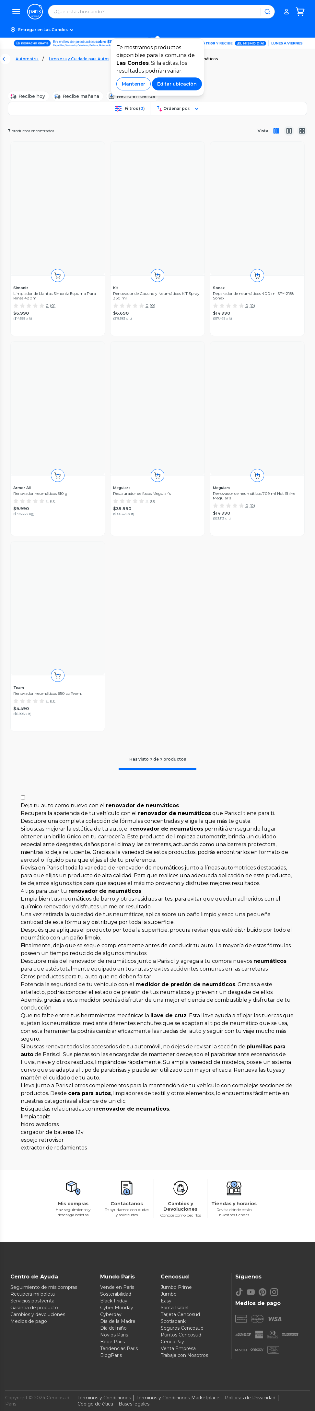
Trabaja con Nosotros (184, 1355)
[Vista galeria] (302, 131)
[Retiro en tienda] (132, 96)
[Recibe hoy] (28, 96)
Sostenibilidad (115, 1294)
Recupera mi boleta (32, 1294)
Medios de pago (28, 1321)
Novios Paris (114, 1335)
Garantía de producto (34, 1308)
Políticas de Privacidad (250, 1398)
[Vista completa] (276, 131)
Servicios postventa (32, 1301)
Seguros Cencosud (182, 1328)
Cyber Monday (116, 1308)
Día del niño (113, 1328)
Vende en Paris (117, 1287)
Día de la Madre (117, 1321)
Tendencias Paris (119, 1348)
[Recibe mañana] (77, 96)
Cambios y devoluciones (37, 1314)
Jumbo (169, 1294)
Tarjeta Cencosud (180, 1314)
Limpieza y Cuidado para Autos (79, 58)
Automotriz (27, 58)
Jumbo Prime (176, 1287)
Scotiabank (173, 1321)
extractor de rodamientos (54, 1148)
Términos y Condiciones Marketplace (177, 1398)
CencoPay (172, 1342)
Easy (166, 1301)
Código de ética (95, 1404)
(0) (52, 305)
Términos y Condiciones (104, 1398)
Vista (263, 130)
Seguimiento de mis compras (43, 1287)
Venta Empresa (178, 1348)
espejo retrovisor (42, 1140)
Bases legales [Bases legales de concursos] (134, 1404)
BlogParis (111, 1355)
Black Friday (113, 1301)
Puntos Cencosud (181, 1335)
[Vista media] (289, 131)
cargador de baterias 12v (52, 1132)
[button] (157, 30)
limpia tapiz (35, 1117)
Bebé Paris (112, 1342)
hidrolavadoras (40, 1124)
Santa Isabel (174, 1308)
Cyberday (111, 1314)
